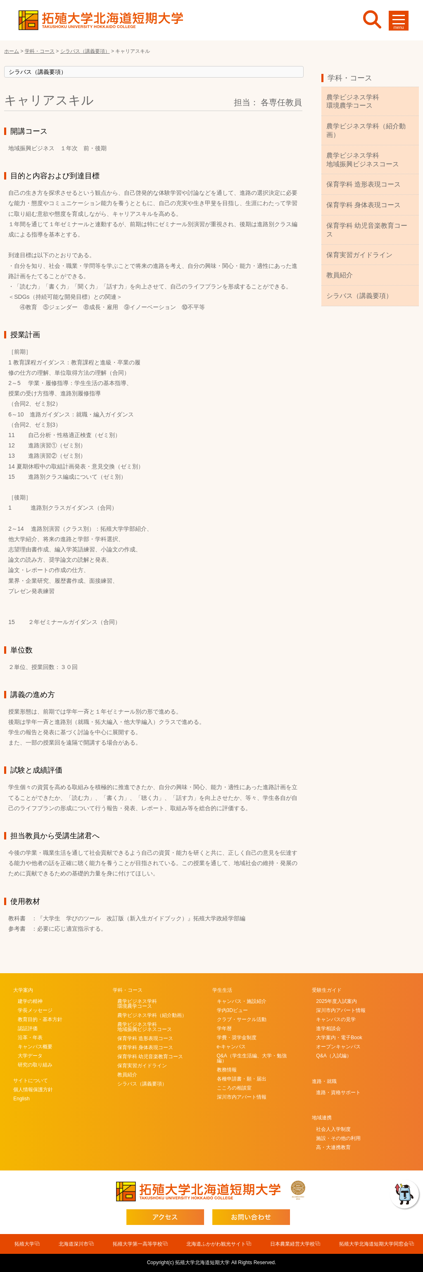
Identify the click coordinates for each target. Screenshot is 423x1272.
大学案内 (23, 990)
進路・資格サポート (338, 1092)
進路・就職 (324, 1081)
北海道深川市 (73, 1243)
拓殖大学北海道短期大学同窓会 (374, 1243)
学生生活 (222, 990)
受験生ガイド (327, 990)
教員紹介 (339, 275)
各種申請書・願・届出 (241, 1079)
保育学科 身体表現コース (363, 204)
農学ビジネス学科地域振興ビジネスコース (362, 160)
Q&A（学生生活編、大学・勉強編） (252, 1058)
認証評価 (28, 1028)
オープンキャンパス (338, 1047)
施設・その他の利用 (338, 1138)
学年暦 (224, 1028)
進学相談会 (328, 1028)
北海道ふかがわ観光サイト (216, 1243)
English (21, 1099)
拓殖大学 (24, 1243)
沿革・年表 (30, 1037)
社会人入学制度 (333, 1129)
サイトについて (30, 1080)
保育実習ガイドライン (359, 254)
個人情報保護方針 (33, 1089)
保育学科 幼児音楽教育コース (366, 230)
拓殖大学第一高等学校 (137, 1243)
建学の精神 (30, 1001)
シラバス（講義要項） (359, 295)
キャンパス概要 (35, 1047)
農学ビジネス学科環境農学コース (352, 101)
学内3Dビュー (232, 1010)
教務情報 (227, 1070)
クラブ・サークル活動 (241, 1019)
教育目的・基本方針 (40, 1019)
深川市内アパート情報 (241, 1097)
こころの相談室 (234, 1088)
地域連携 (322, 1118)
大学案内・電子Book (339, 1037)
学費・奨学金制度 (237, 1037)
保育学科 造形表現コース (363, 184)
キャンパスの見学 (336, 1019)
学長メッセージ (35, 1010)
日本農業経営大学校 (292, 1243)
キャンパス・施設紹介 (241, 1001)
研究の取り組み (35, 1065)
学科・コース (350, 78)
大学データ (30, 1056)
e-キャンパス (231, 1047)
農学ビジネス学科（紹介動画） (366, 130)
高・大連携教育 (333, 1147)
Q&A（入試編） (333, 1056)
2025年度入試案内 (336, 1001)
